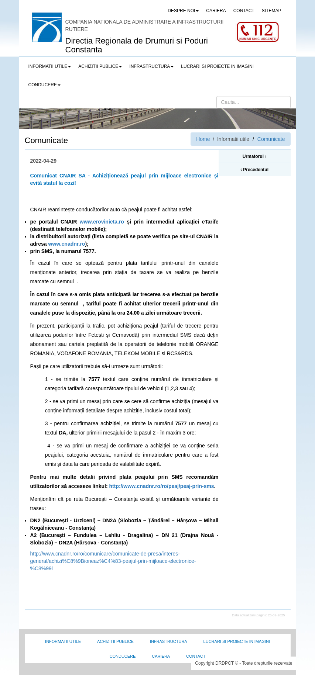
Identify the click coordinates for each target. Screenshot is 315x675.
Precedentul (254, 169)
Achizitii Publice (115, 641)
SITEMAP (271, 10)
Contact (195, 656)
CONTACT (243, 10)
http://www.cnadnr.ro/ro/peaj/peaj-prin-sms (161, 486)
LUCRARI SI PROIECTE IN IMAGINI (217, 66)
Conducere (123, 656)
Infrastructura (168, 641)
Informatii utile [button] (49, 66)
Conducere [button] (44, 84)
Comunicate (271, 139)
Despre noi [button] (183, 10)
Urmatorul (255, 156)
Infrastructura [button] (151, 66)
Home (203, 139)
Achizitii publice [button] (100, 66)
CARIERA (216, 10)
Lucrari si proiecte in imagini (236, 641)
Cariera (161, 656)
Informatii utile (63, 641)
